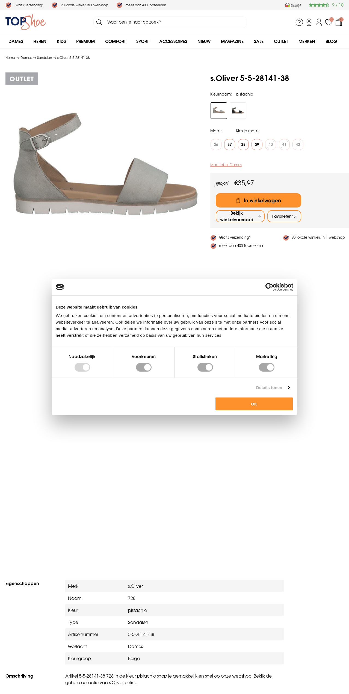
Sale (259, 41)
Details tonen (269, 387)
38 (243, 144)
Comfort (115, 41)
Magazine (232, 41)
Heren (39, 41)
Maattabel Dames (226, 165)
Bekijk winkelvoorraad (236, 216)
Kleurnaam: (221, 94)
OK (254, 404)
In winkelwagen (262, 200)
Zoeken (99, 22)
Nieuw (204, 41)
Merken (306, 41)
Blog (331, 41)
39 (257, 144)
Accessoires (173, 41)
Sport (142, 41)
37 (229, 144)
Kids (61, 41)
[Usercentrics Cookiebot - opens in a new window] (269, 287)
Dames (15, 41)
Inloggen (319, 22)
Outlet (281, 41)
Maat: (216, 130)
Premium (85, 41)
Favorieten (281, 216)
